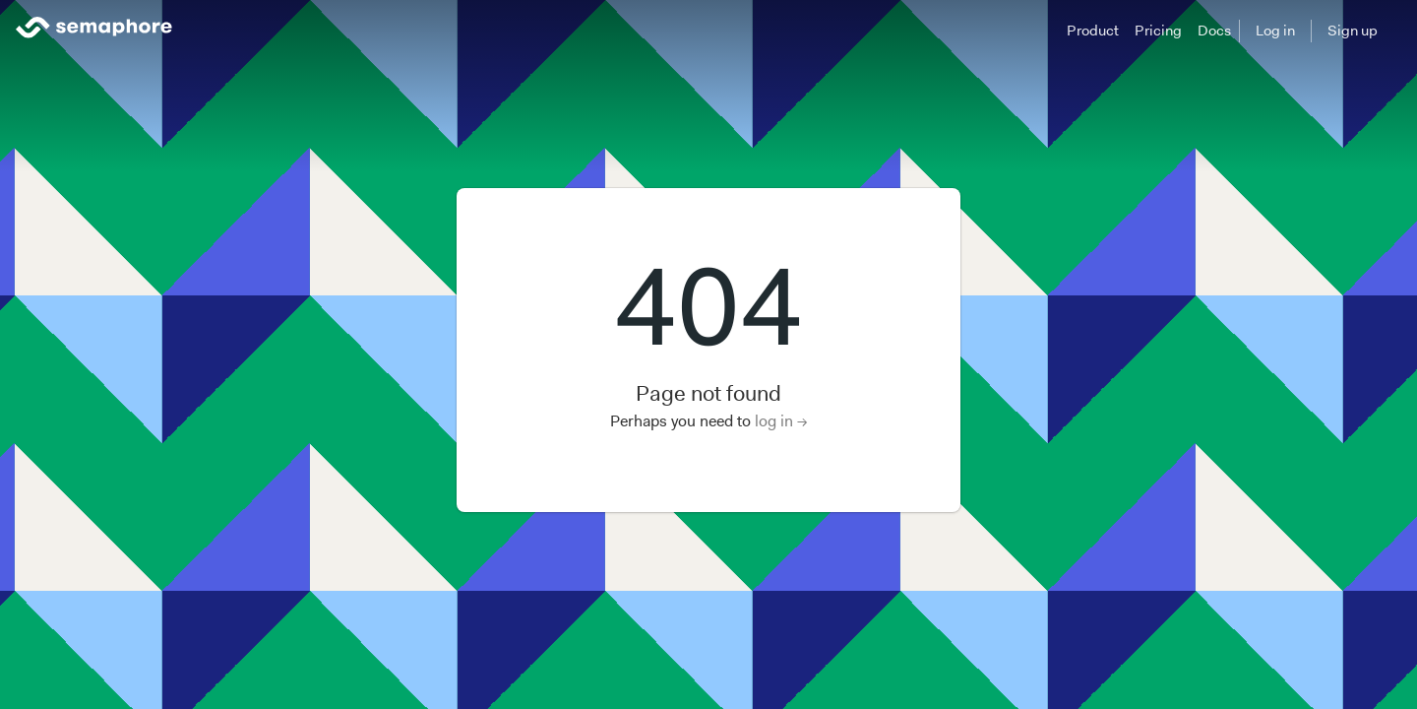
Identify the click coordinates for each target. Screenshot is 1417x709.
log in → (781, 421)
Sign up (1352, 30)
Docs (1214, 30)
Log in (1275, 30)
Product (1093, 30)
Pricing (1158, 30)
